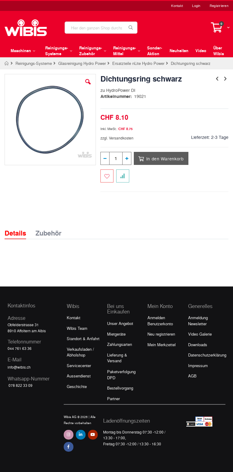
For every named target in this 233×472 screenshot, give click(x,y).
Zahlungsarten (119, 344)
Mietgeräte (116, 334)
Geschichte (77, 386)
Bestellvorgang (120, 388)
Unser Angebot (120, 323)
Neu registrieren (161, 334)
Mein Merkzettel (161, 344)
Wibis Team (77, 328)
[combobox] (101, 28)
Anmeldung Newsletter (198, 320)
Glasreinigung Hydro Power (82, 63)
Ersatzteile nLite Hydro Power (138, 63)
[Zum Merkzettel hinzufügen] (106, 175)
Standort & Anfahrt (83, 338)
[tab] (20, 227)
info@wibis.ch (19, 367)
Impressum (198, 365)
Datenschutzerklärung (207, 355)
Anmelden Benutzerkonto (160, 320)
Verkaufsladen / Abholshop (80, 352)
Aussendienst (79, 376)
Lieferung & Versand (117, 358)
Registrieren (219, 5)
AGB (192, 376)
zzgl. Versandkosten (116, 138)
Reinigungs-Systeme (33, 63)
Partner (113, 398)
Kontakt (177, 5)
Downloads (197, 344)
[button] (88, 86)
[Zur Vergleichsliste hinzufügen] (122, 175)
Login (196, 5)
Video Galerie (200, 334)
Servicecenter (79, 365)
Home (7, 63)
